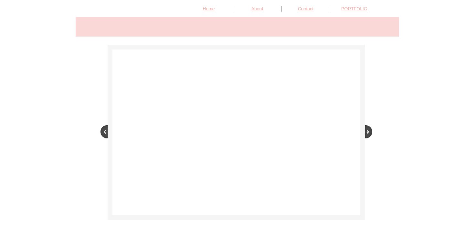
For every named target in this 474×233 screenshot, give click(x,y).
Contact (305, 8)
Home (209, 8)
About (257, 8)
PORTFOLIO (354, 8)
